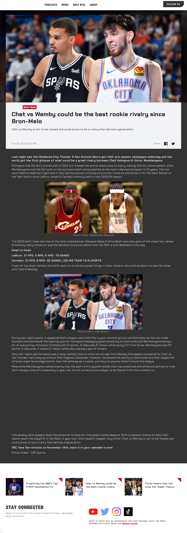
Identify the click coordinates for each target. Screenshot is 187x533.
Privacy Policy (130, 523)
